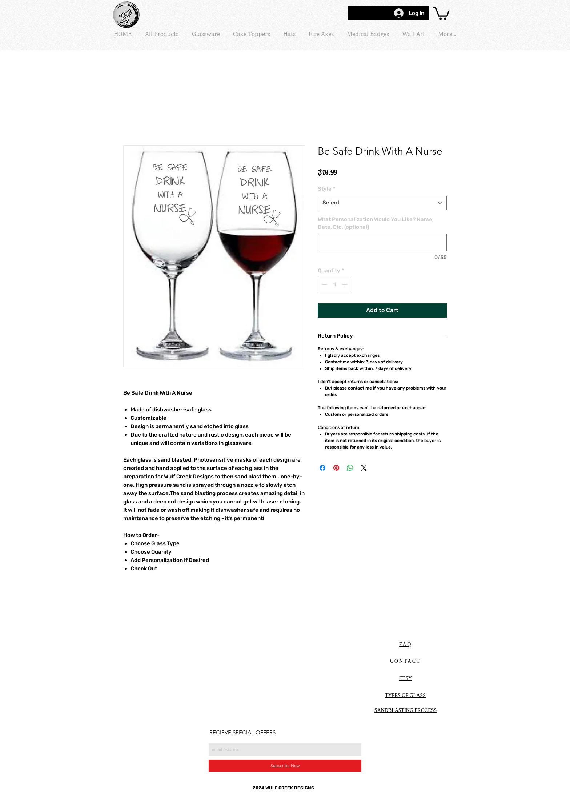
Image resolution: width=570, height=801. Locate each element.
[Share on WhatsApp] (350, 467)
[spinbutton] (335, 284)
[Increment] (345, 284)
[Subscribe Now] (285, 766)
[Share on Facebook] (322, 467)
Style (327, 189)
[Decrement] (324, 284)
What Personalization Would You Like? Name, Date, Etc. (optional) (376, 223)
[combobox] (382, 203)
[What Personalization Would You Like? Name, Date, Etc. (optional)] (382, 242)
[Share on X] (364, 467)
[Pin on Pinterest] (336, 467)
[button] (441, 13)
